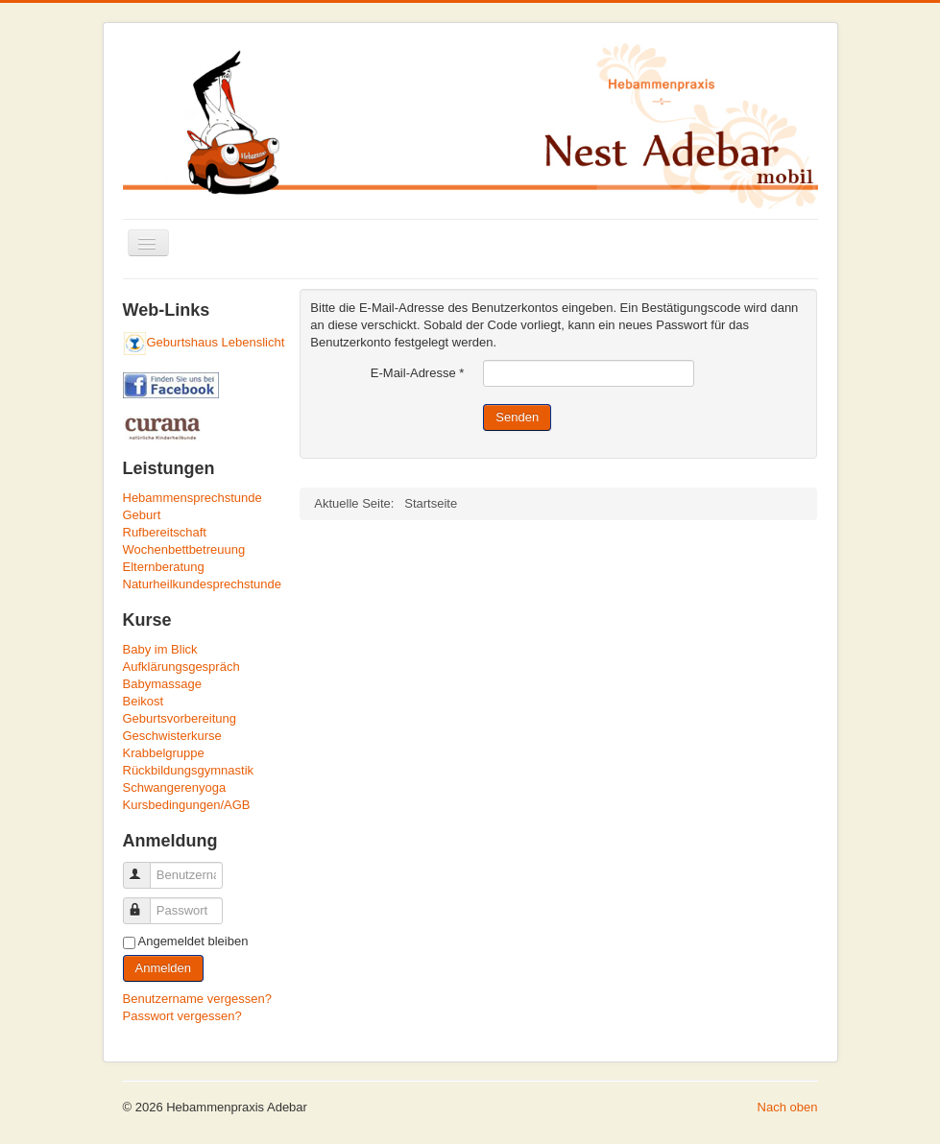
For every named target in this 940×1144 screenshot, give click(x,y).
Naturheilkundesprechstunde (202, 584)
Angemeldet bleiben (193, 941)
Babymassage (162, 684)
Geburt (142, 515)
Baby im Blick (160, 649)
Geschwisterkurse (172, 735)
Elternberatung (164, 567)
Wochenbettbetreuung (184, 549)
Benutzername (145, 867)
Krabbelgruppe (164, 753)
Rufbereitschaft (164, 532)
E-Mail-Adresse (418, 373)
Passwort (145, 902)
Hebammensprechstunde (192, 497)
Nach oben (788, 1107)
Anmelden (163, 968)
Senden (517, 417)
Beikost (143, 701)
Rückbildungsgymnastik (188, 770)
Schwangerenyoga (175, 787)
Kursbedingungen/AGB (187, 805)
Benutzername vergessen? (197, 998)
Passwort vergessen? (182, 1016)
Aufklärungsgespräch (181, 666)
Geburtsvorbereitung (180, 718)
